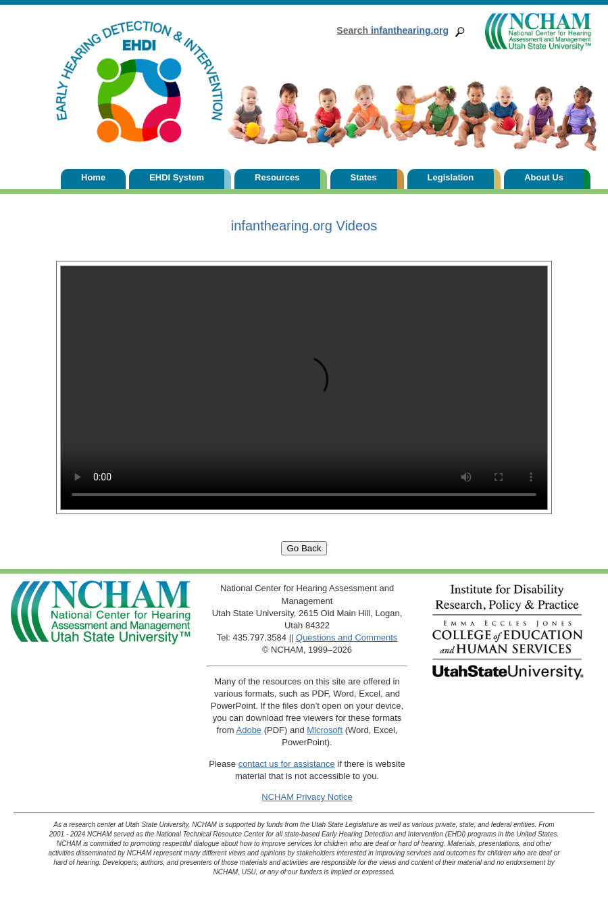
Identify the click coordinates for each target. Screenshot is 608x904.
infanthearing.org (392, 30)
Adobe (249, 730)
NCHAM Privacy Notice (306, 797)
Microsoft (325, 730)
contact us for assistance (286, 764)
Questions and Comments (346, 637)
